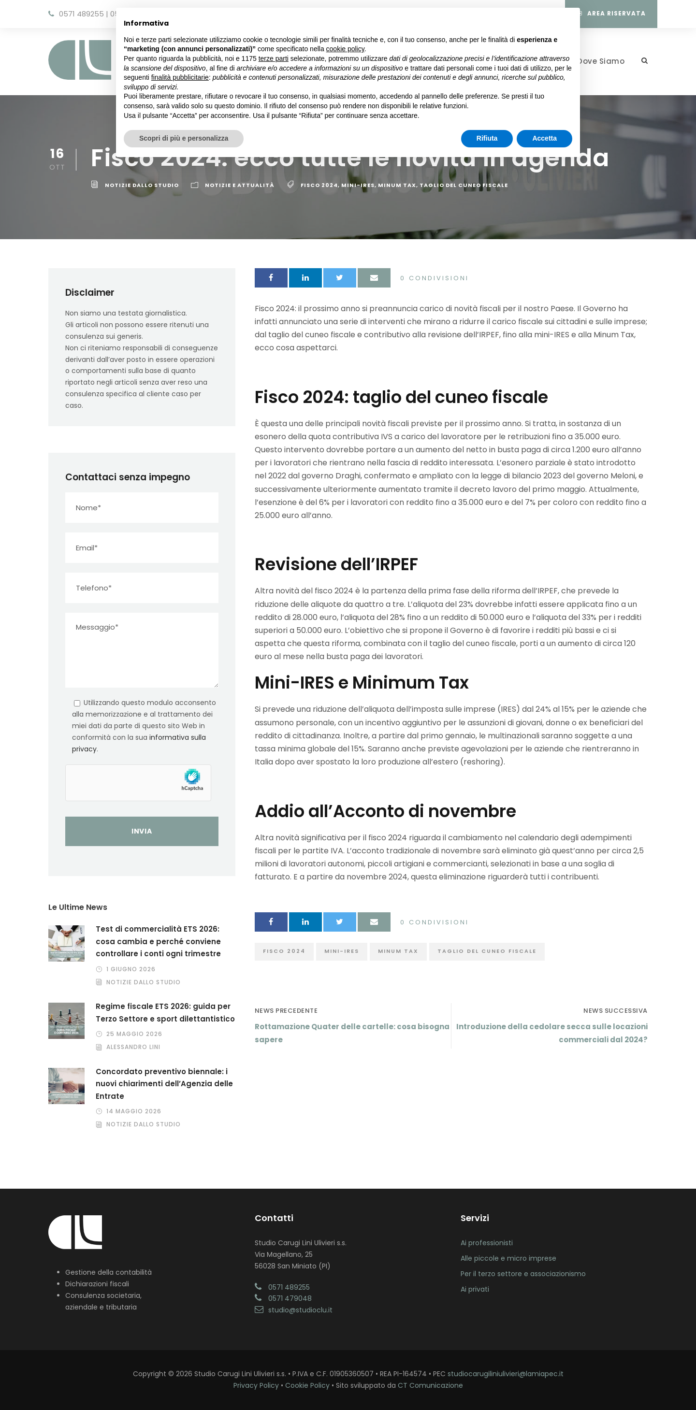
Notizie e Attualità (240, 185)
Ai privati (475, 1289)
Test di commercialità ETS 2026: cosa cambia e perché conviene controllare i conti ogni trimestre (158, 941)
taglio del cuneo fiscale (464, 185)
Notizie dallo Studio (142, 185)
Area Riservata (611, 13)
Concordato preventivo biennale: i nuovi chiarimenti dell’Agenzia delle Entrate (164, 1083)
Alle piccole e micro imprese (508, 1258)
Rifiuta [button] (487, 138)
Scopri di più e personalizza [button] (183, 138)
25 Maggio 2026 (134, 1034)
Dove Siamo (600, 61)
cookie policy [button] (345, 49)
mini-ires (358, 185)
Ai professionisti (487, 1243)
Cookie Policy (307, 1385)
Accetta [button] (544, 138)
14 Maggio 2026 (133, 1111)
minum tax (397, 185)
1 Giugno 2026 (131, 969)
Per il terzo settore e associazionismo (523, 1274)
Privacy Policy (256, 1385)
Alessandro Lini (133, 1047)
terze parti (274, 58)
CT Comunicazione (430, 1385)
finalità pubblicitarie (180, 77)
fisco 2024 (319, 185)
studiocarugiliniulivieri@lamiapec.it (506, 1374)
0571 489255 (81, 14)
